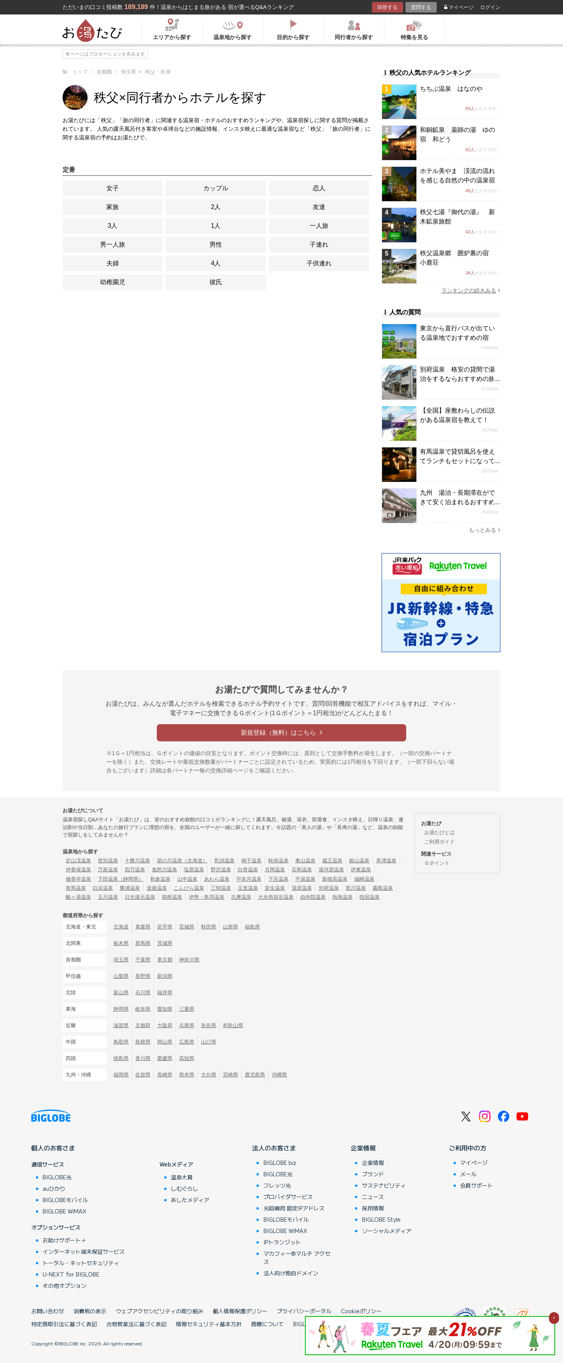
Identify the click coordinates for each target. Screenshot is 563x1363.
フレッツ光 (277, 1185)
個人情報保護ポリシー (240, 1311)
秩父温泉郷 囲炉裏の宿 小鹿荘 (457, 258)
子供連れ (319, 263)
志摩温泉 (241, 897)
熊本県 (186, 1075)
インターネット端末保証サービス (84, 1251)
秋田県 (208, 927)
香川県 (143, 1058)
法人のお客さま (274, 1147)
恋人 (319, 188)
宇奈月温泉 (249, 879)
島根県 (143, 1042)
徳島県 (121, 1058)
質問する (421, 7)
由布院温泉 (313, 897)
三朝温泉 (221, 888)
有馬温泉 (76, 888)
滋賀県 (121, 1025)
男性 (216, 244)
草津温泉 (386, 861)
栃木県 (121, 943)
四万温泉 (135, 870)
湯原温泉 (302, 888)
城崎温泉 (364, 879)
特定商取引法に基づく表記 (64, 1324)
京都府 (143, 1025)
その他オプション (64, 1285)
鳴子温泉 (251, 861)
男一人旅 (112, 244)
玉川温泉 (108, 897)
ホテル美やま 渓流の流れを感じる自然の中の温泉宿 (457, 176)
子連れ (319, 244)
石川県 (143, 992)
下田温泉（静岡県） (120, 879)
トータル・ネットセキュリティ (81, 1263)
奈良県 (208, 1025)
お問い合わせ (47, 1311)
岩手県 (164, 927)
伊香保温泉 (78, 870)
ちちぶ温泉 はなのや (451, 88)
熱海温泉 (342, 897)
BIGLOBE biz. (281, 1162)
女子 (112, 188)
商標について (267, 1324)
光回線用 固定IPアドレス (294, 1208)
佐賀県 (143, 1075)
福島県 (252, 927)
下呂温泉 (278, 879)
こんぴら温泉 (189, 888)
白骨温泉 (248, 870)
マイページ (459, 7)
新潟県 (164, 976)
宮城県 (186, 927)
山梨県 (121, 976)
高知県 (186, 1058)
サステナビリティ (384, 1185)
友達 (319, 207)
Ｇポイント (437, 863)
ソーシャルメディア (386, 1231)
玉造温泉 (248, 888)
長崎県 (164, 1075)
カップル (215, 188)
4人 (216, 263)
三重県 (186, 1009)
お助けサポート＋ (64, 1240)
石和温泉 (302, 870)
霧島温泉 (383, 888)
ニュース (373, 1197)
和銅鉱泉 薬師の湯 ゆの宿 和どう (457, 134)
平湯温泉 (305, 879)
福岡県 (121, 1075)
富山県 (121, 992)
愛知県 (164, 1009)
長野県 (143, 976)
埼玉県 (121, 960)
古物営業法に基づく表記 (136, 1324)
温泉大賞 (182, 1177)
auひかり (54, 1188)
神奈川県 (189, 960)
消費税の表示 (90, 1311)
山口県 (208, 1042)
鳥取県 (121, 1042)
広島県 (186, 1042)
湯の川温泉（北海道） (182, 861)
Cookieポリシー (361, 1311)
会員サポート (476, 1185)
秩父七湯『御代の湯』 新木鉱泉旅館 (457, 217)
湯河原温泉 (331, 870)
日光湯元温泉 (140, 897)
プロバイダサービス (288, 1197)
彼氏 (216, 282)
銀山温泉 (359, 861)
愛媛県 (164, 1058)
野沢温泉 (221, 870)
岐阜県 (143, 1009)
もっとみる (484, 529)
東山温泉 (305, 861)
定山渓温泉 (78, 861)
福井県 (164, 992)
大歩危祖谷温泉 (276, 897)
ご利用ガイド (439, 842)
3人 (113, 225)
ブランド (373, 1174)
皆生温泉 (275, 888)
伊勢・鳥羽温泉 (206, 897)
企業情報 (363, 1147)
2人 (216, 207)
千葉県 (143, 960)
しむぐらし (184, 1188)
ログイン (490, 7)
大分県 (208, 1075)
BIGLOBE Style (381, 1219)
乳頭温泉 (224, 861)
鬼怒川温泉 (164, 870)
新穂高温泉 (335, 879)
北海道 (121, 927)
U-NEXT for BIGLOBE (71, 1274)
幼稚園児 (112, 282)
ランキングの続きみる (470, 290)
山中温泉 (187, 879)
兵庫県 (186, 1025)
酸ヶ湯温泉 (78, 897)
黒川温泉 (356, 888)
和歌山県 (233, 1025)
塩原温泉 (194, 870)
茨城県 (164, 943)
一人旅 (319, 225)
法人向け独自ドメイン (291, 1273)
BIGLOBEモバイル (65, 1200)
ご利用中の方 (467, 1147)
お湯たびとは (439, 832)
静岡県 (121, 1009)
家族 (112, 207)
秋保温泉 (278, 861)
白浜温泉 (103, 888)
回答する (387, 7)
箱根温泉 (172, 897)
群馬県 (143, 943)
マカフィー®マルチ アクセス (297, 1257)
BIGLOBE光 (57, 1177)
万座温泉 (108, 870)
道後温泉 (157, 888)
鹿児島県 (255, 1075)
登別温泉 (108, 861)
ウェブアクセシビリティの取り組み (159, 1311)
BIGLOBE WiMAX (64, 1211)
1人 (216, 225)
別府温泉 (329, 888)
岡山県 (164, 1042)
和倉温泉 (160, 879)
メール (468, 1174)
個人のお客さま (53, 1147)
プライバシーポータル (304, 1311)
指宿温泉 (369, 897)
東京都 (164, 960)
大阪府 (164, 1025)
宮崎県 (230, 1075)
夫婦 (112, 263)
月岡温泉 (275, 870)
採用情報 (373, 1208)
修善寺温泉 (78, 879)
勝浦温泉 (130, 888)
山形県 (230, 927)
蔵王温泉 (332, 861)
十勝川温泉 (137, 861)
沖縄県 (279, 1075)
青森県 (143, 927)
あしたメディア (190, 1200)
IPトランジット (282, 1242)
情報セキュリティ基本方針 (209, 1324)
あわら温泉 (217, 879)
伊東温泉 (361, 870)
